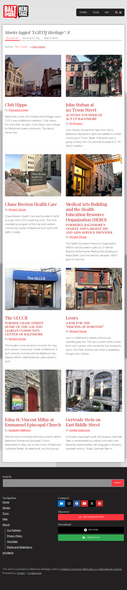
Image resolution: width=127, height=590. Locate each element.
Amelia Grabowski (79, 430)
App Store (91, 530)
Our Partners (14, 530)
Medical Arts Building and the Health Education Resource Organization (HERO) (94, 217)
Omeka (21, 573)
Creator (24, 46)
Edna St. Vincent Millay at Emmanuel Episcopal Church (33, 422)
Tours (96, 12)
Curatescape (34, 573)
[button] (118, 12)
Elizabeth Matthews (19, 430)
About (5, 524)
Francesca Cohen (18, 110)
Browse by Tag (31, 38)
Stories (83, 12)
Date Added (38, 46)
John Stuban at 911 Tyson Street (94, 111)
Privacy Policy (14, 535)
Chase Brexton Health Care (31, 204)
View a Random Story (91, 517)
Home (5, 502)
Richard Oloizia (17, 209)
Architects (7, 552)
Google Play (91, 537)
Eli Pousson (76, 123)
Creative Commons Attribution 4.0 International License (91, 569)
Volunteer (12, 541)
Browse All (12, 38)
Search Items (51, 38)
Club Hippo (16, 105)
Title (16, 46)
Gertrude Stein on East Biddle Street (83, 422)
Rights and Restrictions (19, 547)
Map (107, 12)
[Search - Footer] (57, 483)
